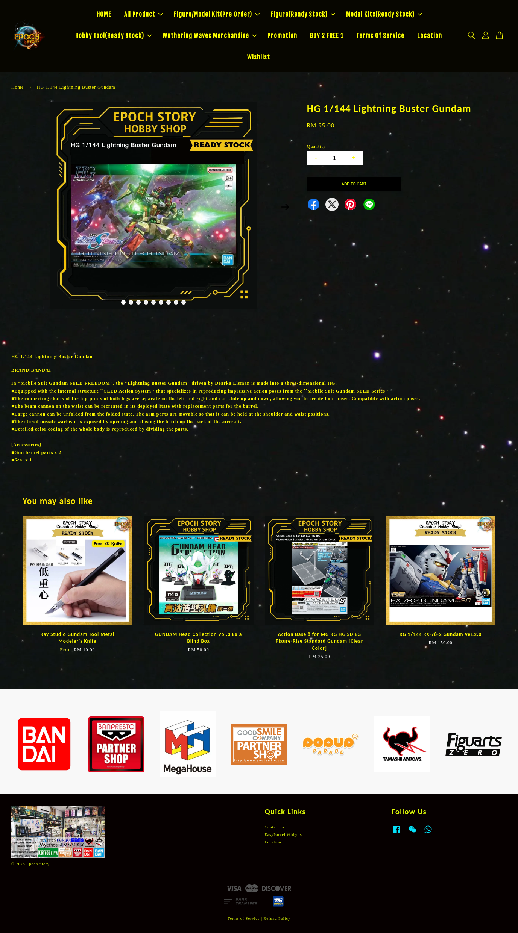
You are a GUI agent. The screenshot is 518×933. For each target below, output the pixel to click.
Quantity (316, 146)
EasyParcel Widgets (283, 835)
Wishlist (258, 57)
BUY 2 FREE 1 (326, 35)
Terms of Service (244, 918)
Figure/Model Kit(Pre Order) (217, 14)
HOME (104, 14)
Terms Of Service (380, 35)
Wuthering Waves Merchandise (210, 35)
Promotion (282, 35)
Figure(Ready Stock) (302, 14)
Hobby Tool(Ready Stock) (113, 35)
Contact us (275, 827)
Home (17, 87)
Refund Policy (277, 918)
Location (429, 35)
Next (285, 206)
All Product (143, 14)
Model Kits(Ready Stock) (384, 14)
